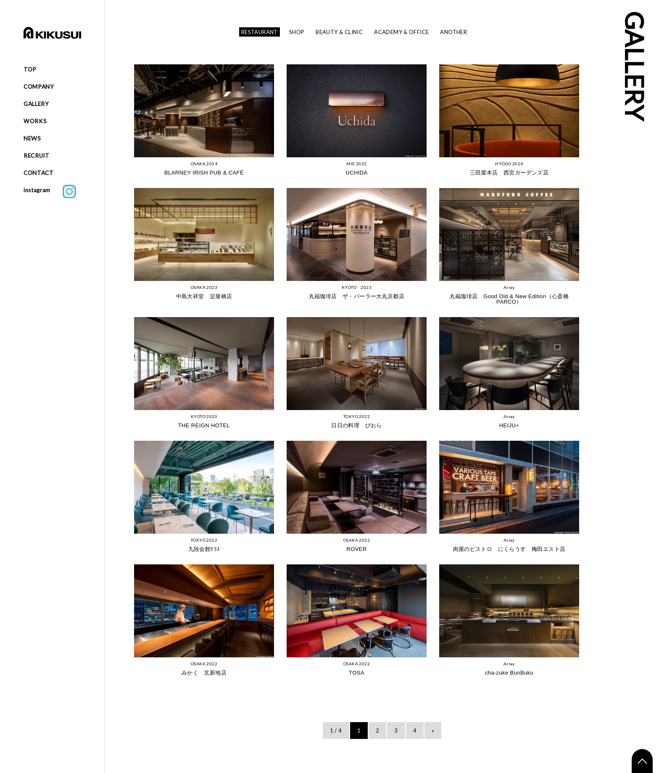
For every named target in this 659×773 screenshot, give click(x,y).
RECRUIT (37, 155)
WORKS (35, 121)
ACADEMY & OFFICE (401, 32)
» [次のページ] (433, 730)
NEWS (32, 138)
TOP (30, 69)
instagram (50, 191)
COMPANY (39, 86)
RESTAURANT (259, 32)
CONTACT (39, 172)
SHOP (297, 32)
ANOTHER (453, 32)
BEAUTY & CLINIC (339, 32)
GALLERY (36, 104)
